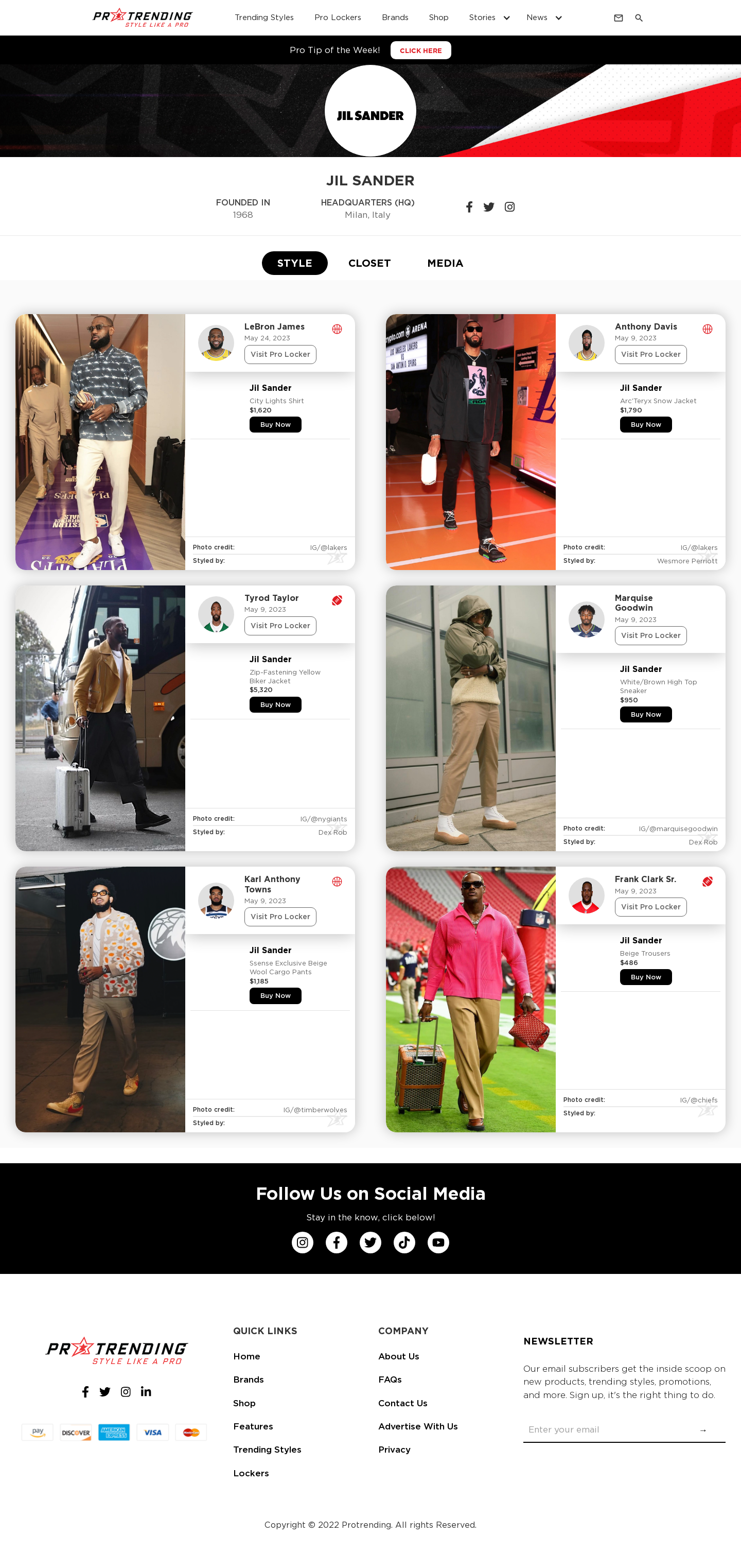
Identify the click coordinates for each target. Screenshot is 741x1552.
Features (253, 1426)
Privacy (394, 1449)
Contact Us (403, 1403)
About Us (398, 1356)
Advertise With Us (418, 1426)
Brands (248, 1379)
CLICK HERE (421, 51)
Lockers (251, 1473)
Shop (244, 1403)
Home (246, 1356)
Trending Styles (267, 1449)
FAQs (390, 1379)
